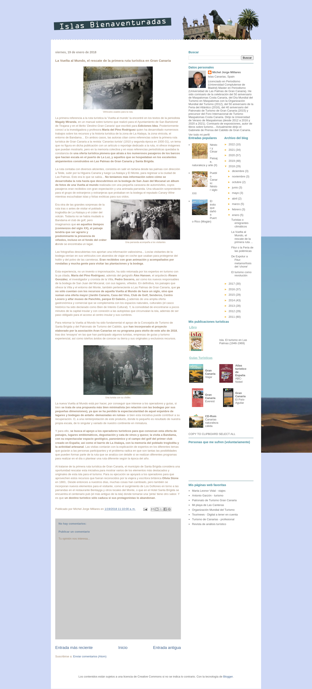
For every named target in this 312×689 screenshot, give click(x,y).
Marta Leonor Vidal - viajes (208, 490)
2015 (232, 294)
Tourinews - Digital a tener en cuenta (215, 514)
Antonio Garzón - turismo (207, 495)
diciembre (238, 171)
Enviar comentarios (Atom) (89, 656)
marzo (236, 204)
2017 (232, 283)
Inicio (122, 647)
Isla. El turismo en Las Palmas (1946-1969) (233, 341)
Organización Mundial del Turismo (213, 509)
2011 (232, 316)
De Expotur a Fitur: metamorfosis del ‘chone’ (241, 261)
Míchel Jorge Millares (226, 72)
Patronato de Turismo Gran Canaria (214, 500)
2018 (232, 166)
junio (235, 187)
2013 (232, 305)
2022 (232, 144)
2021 (232, 149)
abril (235, 198)
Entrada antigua (167, 647)
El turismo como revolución (241, 274)
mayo (236, 193)
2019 (232, 160)
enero (236, 215)
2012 (232, 311)
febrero (237, 209)
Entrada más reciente (74, 647)
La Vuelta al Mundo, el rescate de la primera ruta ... (242, 237)
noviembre (239, 176)
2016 (232, 289)
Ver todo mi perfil (199, 134)
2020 (232, 155)
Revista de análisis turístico (209, 524)
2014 (232, 300)
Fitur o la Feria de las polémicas (242, 249)
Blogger (228, 676)
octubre (237, 182)
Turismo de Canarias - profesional (213, 519)
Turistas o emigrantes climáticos (239, 223)
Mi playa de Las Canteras (208, 505)
